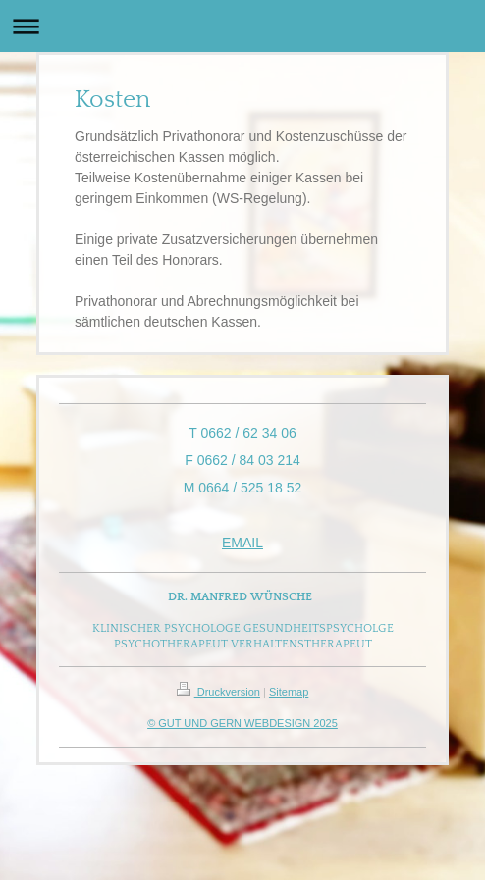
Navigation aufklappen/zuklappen (242, 26)
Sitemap (288, 692)
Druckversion (218, 692)
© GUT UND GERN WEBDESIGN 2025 (242, 723)
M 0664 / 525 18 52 (243, 487)
